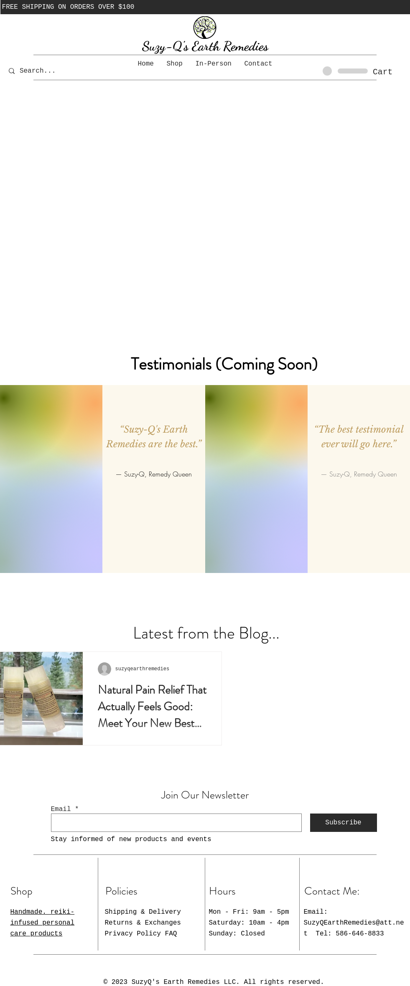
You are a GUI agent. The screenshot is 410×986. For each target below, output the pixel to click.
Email (61, 809)
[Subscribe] (343, 823)
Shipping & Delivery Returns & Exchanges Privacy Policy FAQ (143, 922)
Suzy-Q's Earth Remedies (205, 46)
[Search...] (44, 70)
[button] (390, 71)
